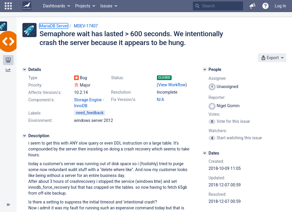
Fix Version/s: (123, 99)
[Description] (24, 136)
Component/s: (41, 99)
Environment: (40, 120)
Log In (280, 6)
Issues (106, 6)
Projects (82, 6)
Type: (33, 77)
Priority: (35, 85)
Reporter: (217, 97)
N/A (160, 99)
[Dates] (205, 153)
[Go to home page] (26, 6)
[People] (205, 69)
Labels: (34, 113)
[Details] (24, 69)
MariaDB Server (54, 26)
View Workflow (172, 84)
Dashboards (54, 6)
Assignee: (218, 78)
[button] (8, 6)
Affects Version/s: (44, 92)
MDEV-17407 (86, 26)
